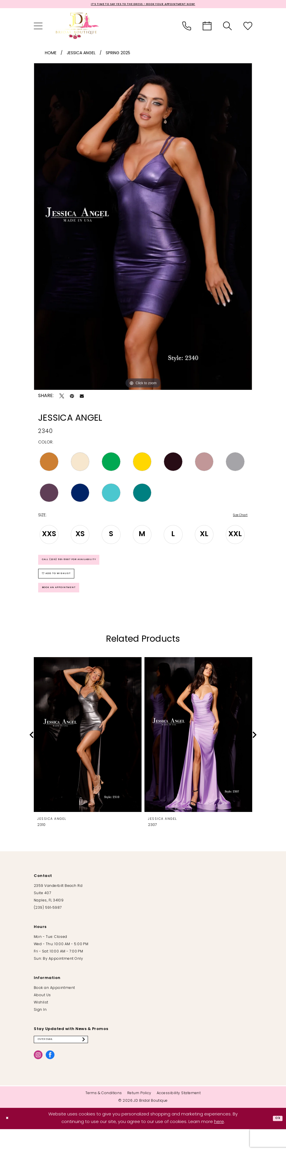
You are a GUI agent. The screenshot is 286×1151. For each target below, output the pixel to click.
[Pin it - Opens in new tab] (72, 397)
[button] (38, 28)
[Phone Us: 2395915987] (186, 28)
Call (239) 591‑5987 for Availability (81, 565)
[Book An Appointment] (207, 28)
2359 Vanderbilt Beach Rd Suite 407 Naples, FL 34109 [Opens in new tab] (58, 912)
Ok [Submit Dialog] (276, 1140)
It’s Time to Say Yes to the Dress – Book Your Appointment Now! (143, 5)
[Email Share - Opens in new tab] (82, 398)
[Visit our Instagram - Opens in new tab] (38, 1076)
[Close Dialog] (8, 1140)
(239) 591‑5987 (47, 927)
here (219, 1144)
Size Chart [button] (237, 517)
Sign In (40, 1029)
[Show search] (227, 28)
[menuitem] (38, 28)
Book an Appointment (66, 604)
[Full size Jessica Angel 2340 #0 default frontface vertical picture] (143, 228)
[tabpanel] (143, 228)
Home (51, 55)
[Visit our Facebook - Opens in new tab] (50, 1076)
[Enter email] (72, 1060)
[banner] (77, 28)
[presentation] (88, 753)
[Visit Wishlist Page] (248, 28)
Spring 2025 (118, 55)
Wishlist (41, 1021)
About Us (42, 1014)
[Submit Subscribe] (106, 1060)
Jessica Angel (81, 55)
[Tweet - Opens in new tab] (61, 397)
